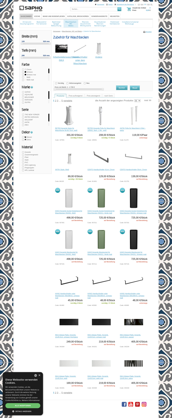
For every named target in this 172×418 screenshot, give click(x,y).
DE (145, 4)
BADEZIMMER (26, 16)
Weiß (27, 77)
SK (142, 4)
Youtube (130, 404)
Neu (87, 83)
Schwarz (28, 72)
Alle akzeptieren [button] (23, 405)
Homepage (100, 4)
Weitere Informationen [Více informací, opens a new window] (31, 400)
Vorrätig (60, 83)
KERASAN (28, 100)
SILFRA (27, 102)
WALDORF (28, 120)
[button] (22, 411)
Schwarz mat (30, 75)
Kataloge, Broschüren (78, 16)
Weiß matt (29, 80)
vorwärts (67, 100)
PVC (26, 162)
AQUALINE (28, 95)
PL (152, 4)
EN (148, 4)
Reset (134, 88)
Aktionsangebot (75, 83)
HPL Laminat (29, 170)
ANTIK (26, 122)
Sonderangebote (99, 16)
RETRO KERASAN (31, 117)
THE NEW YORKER (31, 115)
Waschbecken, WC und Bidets (72, 31)
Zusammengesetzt (31, 155)
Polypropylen (29, 168)
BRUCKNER (29, 97)
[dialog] (23, 393)
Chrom (27, 69)
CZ (139, 4)
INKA (26, 125)
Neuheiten (114, 16)
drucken (149, 32)
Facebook (124, 404)
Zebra (27, 140)
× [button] (39, 375)
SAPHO (27, 92)
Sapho (110, 4)
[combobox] (35, 375)
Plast (26, 157)
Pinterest (137, 404)
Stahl (26, 160)
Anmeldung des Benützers (125, 4)
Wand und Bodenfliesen (54, 16)
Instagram (144, 404)
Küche (37, 16)
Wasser (28, 137)
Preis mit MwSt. (61, 87)
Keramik (27, 152)
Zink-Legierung (29, 165)
